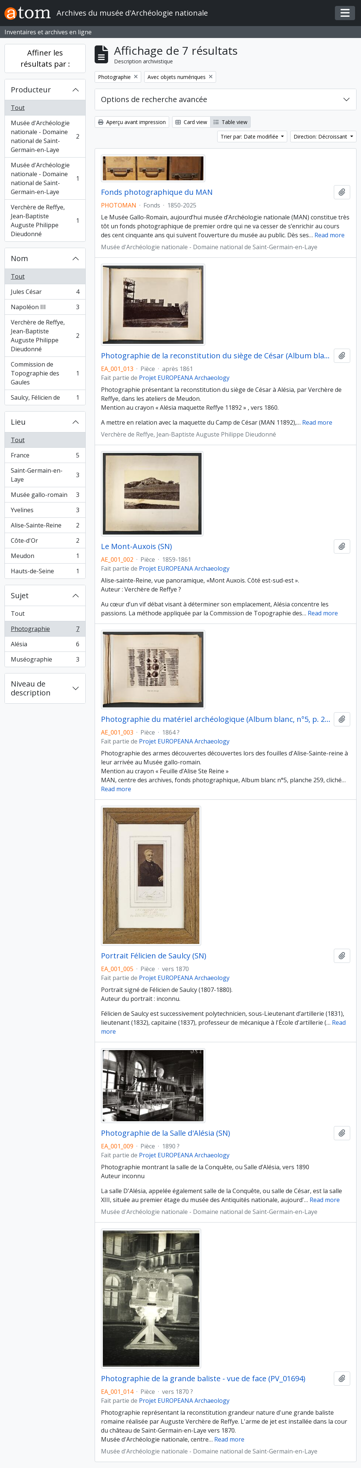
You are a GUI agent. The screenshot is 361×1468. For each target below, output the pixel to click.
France (44, 457)
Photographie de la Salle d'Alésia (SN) (165, 1133)
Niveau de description (31, 688)
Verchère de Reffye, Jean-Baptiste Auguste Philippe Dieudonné (44, 220)
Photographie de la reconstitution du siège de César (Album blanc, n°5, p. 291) (216, 355)
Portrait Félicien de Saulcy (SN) (153, 955)
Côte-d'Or (44, 542)
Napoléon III (44, 308)
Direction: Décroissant (321, 136)
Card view (191, 122)
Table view (230, 122)
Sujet (20, 595)
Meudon (44, 557)
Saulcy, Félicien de (44, 399)
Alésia (44, 646)
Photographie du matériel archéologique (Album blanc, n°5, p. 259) (216, 719)
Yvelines (44, 511)
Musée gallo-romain (44, 496)
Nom (19, 258)
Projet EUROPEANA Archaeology (184, 378)
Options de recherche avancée (154, 99)
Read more (329, 235)
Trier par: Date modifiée (250, 136)
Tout (18, 108)
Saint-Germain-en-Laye (44, 474)
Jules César (44, 293)
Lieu (18, 422)
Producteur (31, 90)
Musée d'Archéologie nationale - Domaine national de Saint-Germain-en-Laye (44, 136)
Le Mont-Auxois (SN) (136, 546)
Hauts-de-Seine (44, 572)
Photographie (44, 630)
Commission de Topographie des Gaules (44, 373)
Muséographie (44, 661)
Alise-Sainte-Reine (44, 527)
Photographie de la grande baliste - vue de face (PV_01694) (203, 1378)
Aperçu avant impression (132, 122)
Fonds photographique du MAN (157, 192)
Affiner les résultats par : (45, 58)
